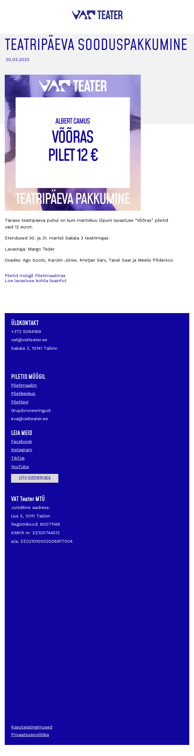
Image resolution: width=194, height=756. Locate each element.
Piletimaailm (24, 385)
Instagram (21, 449)
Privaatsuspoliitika (30, 734)
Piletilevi (19, 401)
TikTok (18, 458)
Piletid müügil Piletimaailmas (35, 275)
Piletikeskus (23, 393)
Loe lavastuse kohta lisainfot (36, 280)
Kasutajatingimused (31, 726)
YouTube (20, 466)
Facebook (21, 441)
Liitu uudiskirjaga (34, 478)
